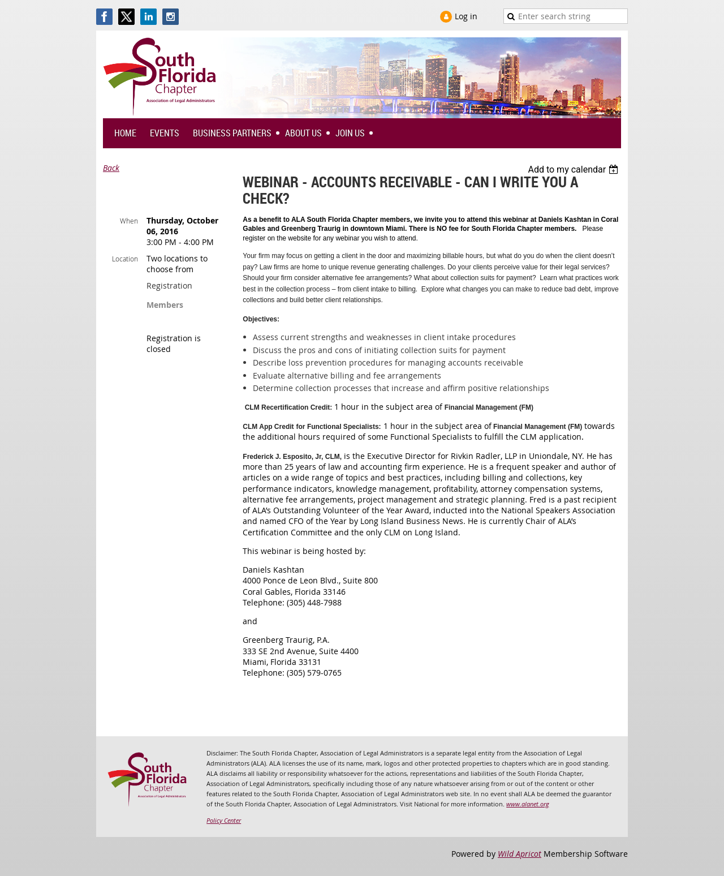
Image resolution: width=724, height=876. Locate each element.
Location (125, 258)
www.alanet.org (527, 804)
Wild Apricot (519, 853)
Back (111, 167)
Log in (466, 16)
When (129, 220)
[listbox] (574, 169)
